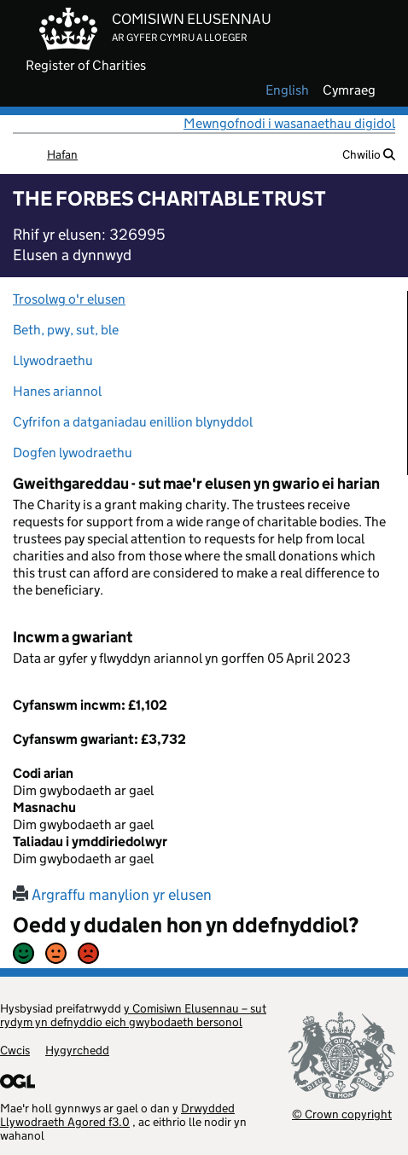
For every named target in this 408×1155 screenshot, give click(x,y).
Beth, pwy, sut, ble (66, 330)
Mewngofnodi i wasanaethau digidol (289, 123)
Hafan (62, 154)
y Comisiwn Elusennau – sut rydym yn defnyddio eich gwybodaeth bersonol (133, 1015)
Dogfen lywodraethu (72, 452)
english (287, 90)
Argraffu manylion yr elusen (112, 894)
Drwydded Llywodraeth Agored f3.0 (117, 1114)
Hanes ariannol (57, 391)
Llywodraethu (53, 360)
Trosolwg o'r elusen (69, 299)
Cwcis (15, 1050)
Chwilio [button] (368, 154)
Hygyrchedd (77, 1050)
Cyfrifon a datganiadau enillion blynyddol (133, 422)
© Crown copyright (342, 1113)
